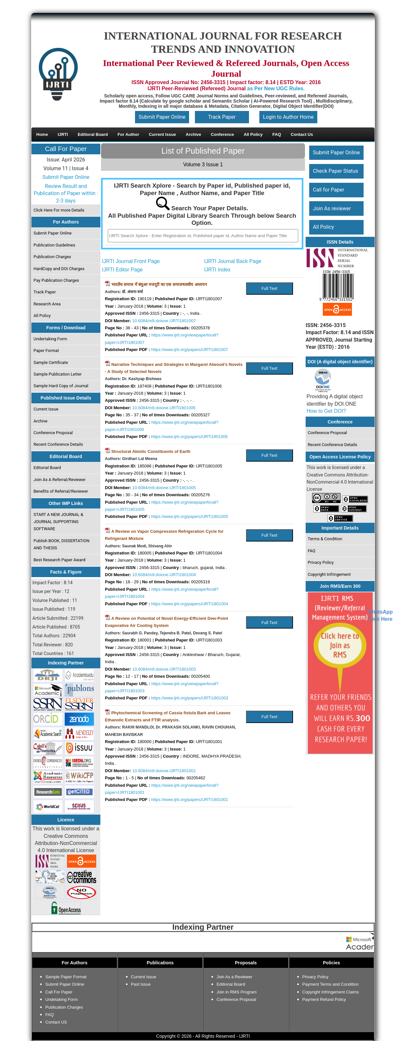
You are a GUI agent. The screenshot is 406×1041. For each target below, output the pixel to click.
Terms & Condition (325, 538)
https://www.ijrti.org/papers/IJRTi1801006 (189, 436)
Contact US (56, 1022)
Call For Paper (66, 148)
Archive (41, 421)
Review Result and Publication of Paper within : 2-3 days (66, 193)
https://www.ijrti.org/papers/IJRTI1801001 (189, 799)
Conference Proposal (53, 432)
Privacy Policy (321, 562)
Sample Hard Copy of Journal (61, 385)
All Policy (42, 315)
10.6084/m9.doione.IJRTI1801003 (164, 669)
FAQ (311, 550)
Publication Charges (52, 256)
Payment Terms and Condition (330, 984)
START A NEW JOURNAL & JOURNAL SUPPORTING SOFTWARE (59, 521)
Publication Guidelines (54, 245)
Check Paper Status (335, 171)
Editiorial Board (231, 984)
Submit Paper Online (162, 117)
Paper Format (46, 350)
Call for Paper (328, 190)
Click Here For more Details (59, 210)
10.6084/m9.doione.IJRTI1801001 (164, 770)
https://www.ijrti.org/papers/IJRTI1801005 (189, 516)
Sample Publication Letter (58, 374)
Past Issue (141, 984)
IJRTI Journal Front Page (131, 261)
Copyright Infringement (329, 574)
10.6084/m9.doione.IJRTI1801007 (164, 320)
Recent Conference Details (58, 444)
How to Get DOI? (326, 411)
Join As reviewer (332, 208)
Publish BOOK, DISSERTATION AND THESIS (62, 544)
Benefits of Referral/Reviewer (61, 491)
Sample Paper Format (65, 976)
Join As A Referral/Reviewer (60, 479)
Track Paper (222, 117)
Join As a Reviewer (235, 976)
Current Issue (46, 409)
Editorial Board (47, 467)
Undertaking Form (50, 338)
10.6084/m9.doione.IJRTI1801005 (164, 487)
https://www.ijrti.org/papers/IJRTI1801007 (189, 349)
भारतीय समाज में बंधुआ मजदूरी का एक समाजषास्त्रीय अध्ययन (159, 284)
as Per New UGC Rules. (276, 88)
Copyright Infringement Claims (330, 992)
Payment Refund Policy (324, 999)
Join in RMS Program (237, 992)
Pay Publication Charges (56, 280)
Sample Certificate (51, 362)
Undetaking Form (61, 999)
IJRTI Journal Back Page (233, 261)
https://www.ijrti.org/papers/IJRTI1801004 (189, 603)
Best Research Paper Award (59, 559)
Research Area (47, 303)
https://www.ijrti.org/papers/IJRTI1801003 (189, 698)
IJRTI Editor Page (122, 269)
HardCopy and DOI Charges (59, 268)
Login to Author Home (288, 117)
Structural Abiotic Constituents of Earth (150, 451)
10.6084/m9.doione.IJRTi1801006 (164, 407)
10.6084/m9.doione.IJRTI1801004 (164, 574)
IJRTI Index (217, 269)
